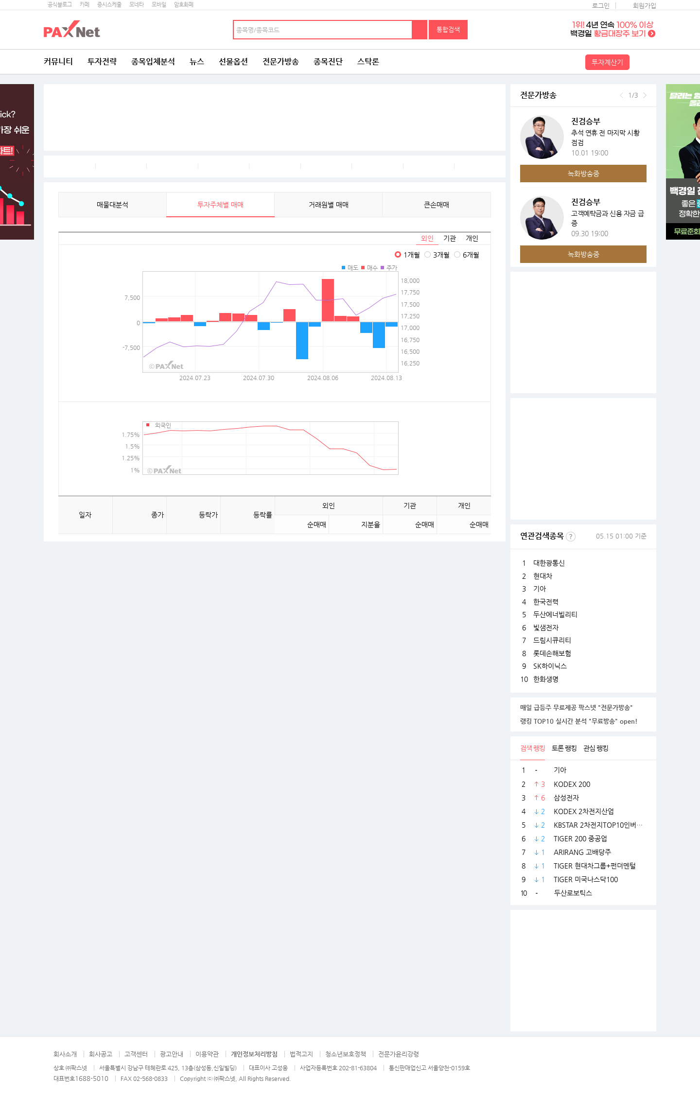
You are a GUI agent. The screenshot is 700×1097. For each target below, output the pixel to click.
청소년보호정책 (345, 1054)
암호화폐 (183, 4)
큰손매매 (436, 205)
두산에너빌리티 (555, 614)
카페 (84, 4)
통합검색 (448, 29)
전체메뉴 (644, 62)
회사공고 (100, 1054)
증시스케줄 (109, 4)
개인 (472, 238)
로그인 (601, 5)
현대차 (542, 576)
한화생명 (546, 679)
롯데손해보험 (552, 653)
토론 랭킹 (564, 748)
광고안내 (171, 1054)
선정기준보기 (571, 536)
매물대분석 (112, 205)
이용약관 (207, 1054)
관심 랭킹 (595, 748)
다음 (645, 95)
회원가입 (644, 5)
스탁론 (368, 61)
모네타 (136, 4)
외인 (427, 238)
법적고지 (301, 1054)
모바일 (159, 4)
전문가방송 (280, 61)
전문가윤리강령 (398, 1054)
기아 (539, 588)
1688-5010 (91, 1078)
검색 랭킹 (532, 748)
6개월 (471, 255)
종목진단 (328, 61)
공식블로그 (60, 4)
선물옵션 (233, 61)
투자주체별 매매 (220, 205)
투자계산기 (607, 62)
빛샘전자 (546, 627)
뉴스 (197, 61)
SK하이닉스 (550, 666)
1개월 (411, 255)
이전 (621, 95)
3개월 (441, 255)
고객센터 (136, 1054)
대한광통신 (549, 563)
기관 (449, 238)
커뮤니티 (58, 61)
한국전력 (546, 602)
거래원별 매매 (329, 205)
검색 (420, 29)
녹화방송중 (583, 173)
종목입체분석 (153, 61)
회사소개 (65, 1054)
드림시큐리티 (552, 640)
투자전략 (102, 61)
